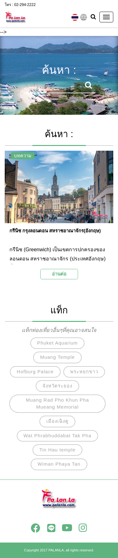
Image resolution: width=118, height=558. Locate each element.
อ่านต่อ (59, 273)
